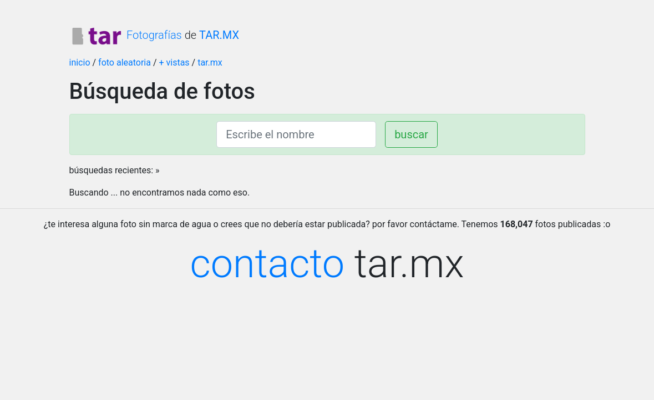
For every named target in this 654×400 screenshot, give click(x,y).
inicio (79, 62)
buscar (411, 134)
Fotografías (125, 35)
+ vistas (174, 62)
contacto (267, 263)
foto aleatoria (124, 62)
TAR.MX (219, 35)
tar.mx (209, 62)
